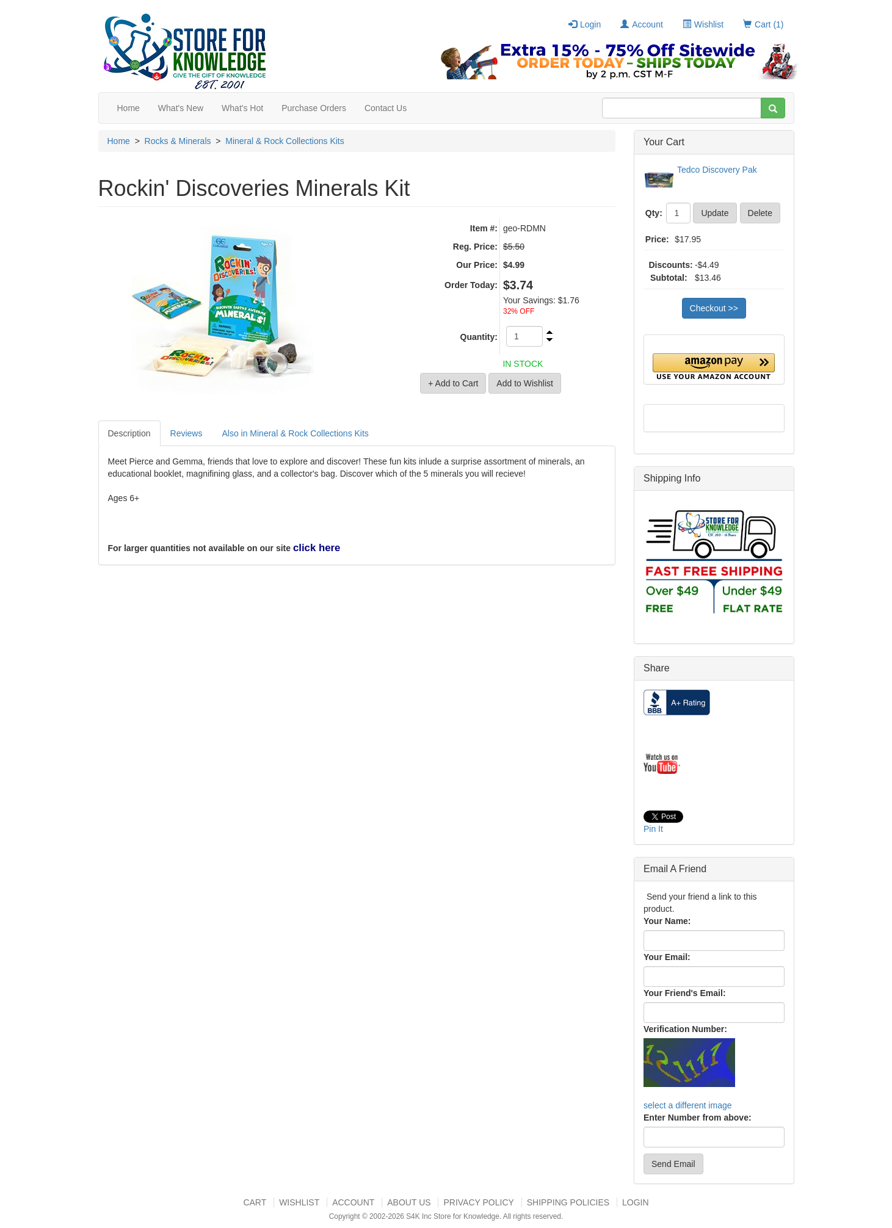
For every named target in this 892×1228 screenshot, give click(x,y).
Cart (254, 1202)
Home (128, 108)
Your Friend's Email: (685, 993)
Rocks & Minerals (178, 141)
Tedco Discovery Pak (717, 170)
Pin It (653, 829)
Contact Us (385, 108)
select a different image (688, 1105)
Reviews (186, 433)
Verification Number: (685, 1029)
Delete (760, 213)
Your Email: (667, 957)
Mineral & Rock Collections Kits (284, 141)
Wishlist (703, 24)
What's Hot (242, 108)
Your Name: (667, 921)
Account (641, 24)
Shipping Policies (568, 1202)
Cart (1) (763, 24)
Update (714, 213)
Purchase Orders (313, 108)
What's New (180, 108)
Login (584, 24)
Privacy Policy (478, 1202)
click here (316, 548)
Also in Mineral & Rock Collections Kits (295, 433)
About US (408, 1202)
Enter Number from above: (698, 1117)
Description (129, 433)
